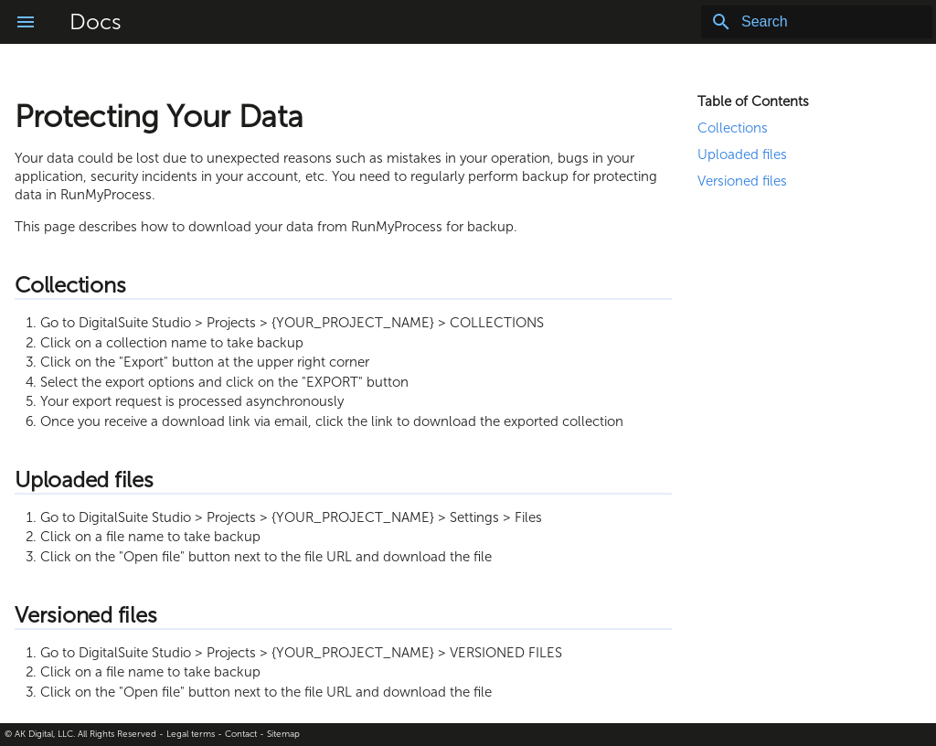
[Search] (825, 21)
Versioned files (742, 181)
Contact (241, 734)
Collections (732, 128)
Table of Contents (753, 101)
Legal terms (190, 734)
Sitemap (283, 734)
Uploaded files (742, 154)
